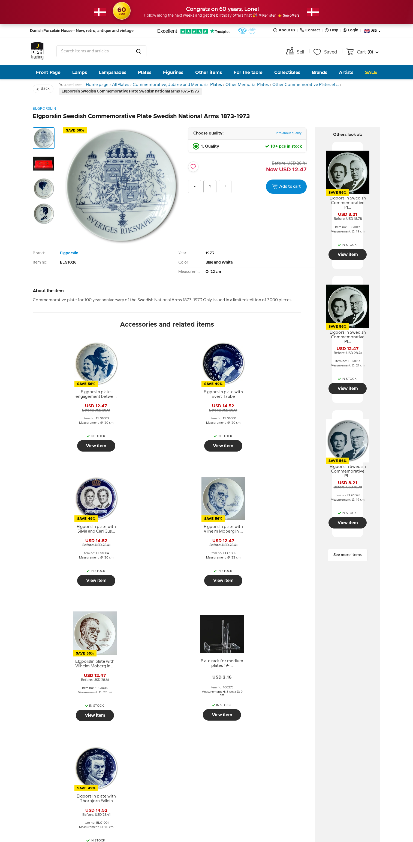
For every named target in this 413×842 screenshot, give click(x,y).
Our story (139, 742)
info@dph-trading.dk (334, 770)
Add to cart (286, 189)
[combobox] (101, 51)
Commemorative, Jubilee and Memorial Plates (185, 86)
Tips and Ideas (54, 750)
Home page (99, 86)
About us (284, 30)
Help (331, 30)
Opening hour (144, 750)
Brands (319, 72)
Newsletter (234, 709)
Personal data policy (60, 742)
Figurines (173, 72)
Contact (310, 30)
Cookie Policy (53, 758)
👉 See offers (295, 15)
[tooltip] (65, 397)
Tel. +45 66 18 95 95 (332, 758)
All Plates (127, 86)
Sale (371, 72)
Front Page (48, 72)
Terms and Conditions (62, 733)
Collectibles (287, 72)
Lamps (79, 72)
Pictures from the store (154, 758)
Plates (144, 72)
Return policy (53, 725)
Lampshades (112, 72)
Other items (208, 72)
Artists (346, 72)
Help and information (65, 709)
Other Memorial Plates (256, 86)
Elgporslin (69, 256)
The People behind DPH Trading (155, 729)
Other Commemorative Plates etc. (316, 86)
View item (65, 448)
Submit (270, 774)
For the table (248, 72)
